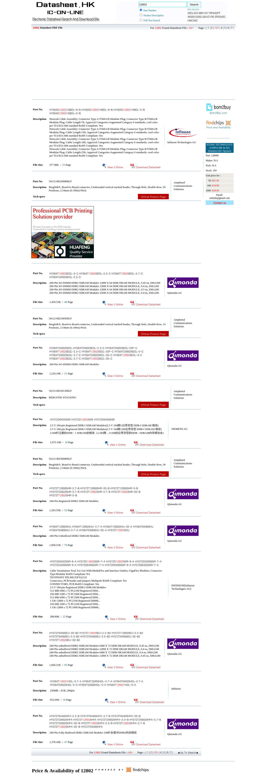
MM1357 (203, 13)
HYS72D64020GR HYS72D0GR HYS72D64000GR (82, 419)
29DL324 (193, 13)
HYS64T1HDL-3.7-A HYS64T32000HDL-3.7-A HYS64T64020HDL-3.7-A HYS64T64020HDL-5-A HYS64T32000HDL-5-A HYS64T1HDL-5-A (96, 682)
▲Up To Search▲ (188, 752)
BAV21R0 (208, 16)
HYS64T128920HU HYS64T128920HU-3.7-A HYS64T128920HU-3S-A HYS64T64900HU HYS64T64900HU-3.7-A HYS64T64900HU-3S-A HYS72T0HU (101, 528)
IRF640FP (214, 13)
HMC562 (193, 20)
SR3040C (220, 16)
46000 (191, 16)
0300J (199, 16)
